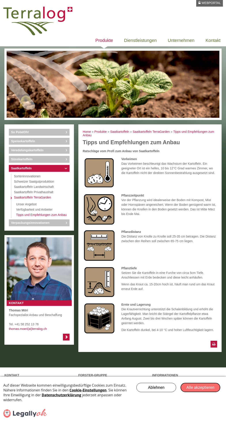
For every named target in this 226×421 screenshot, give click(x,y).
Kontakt (212, 40)
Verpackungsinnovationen (30, 223)
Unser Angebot (26, 204)
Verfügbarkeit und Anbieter (34, 209)
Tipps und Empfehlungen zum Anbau (41, 215)
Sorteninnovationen (27, 176)
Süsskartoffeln (21, 159)
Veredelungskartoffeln (27, 150)
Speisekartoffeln (23, 141)
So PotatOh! (20, 132)
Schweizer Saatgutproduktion (34, 181)
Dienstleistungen (140, 40)
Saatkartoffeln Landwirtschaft (34, 187)
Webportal (209, 3)
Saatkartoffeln (21, 168)
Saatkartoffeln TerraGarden (32, 197)
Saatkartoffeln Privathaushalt (33, 192)
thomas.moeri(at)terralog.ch (28, 329)
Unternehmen (181, 40)
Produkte (104, 40)
